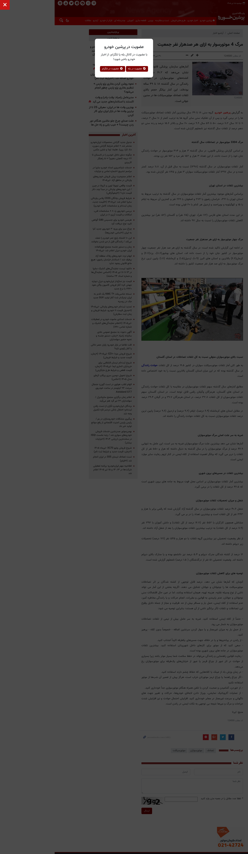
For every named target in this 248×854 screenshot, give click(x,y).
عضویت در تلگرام (112, 69)
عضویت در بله (137, 69)
